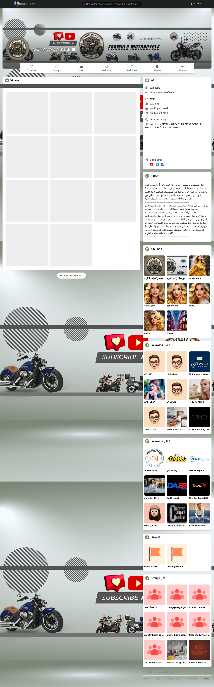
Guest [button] (196, 3)
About (145, 679)
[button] (112, 4)
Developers (191, 679)
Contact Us (173, 679)
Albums (155, 249)
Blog (158, 679)
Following (156, 345)
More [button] (207, 678)
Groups (155, 578)
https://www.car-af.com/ (162, 92)
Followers (156, 441)
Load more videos (71, 275)
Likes (153, 537)
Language (205, 672)
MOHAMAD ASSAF (52, 49)
